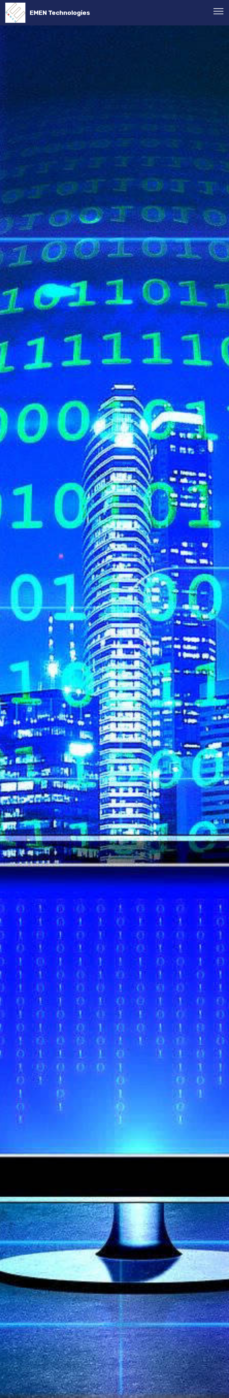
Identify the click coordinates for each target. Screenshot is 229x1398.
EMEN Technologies (60, 13)
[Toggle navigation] (218, 11)
